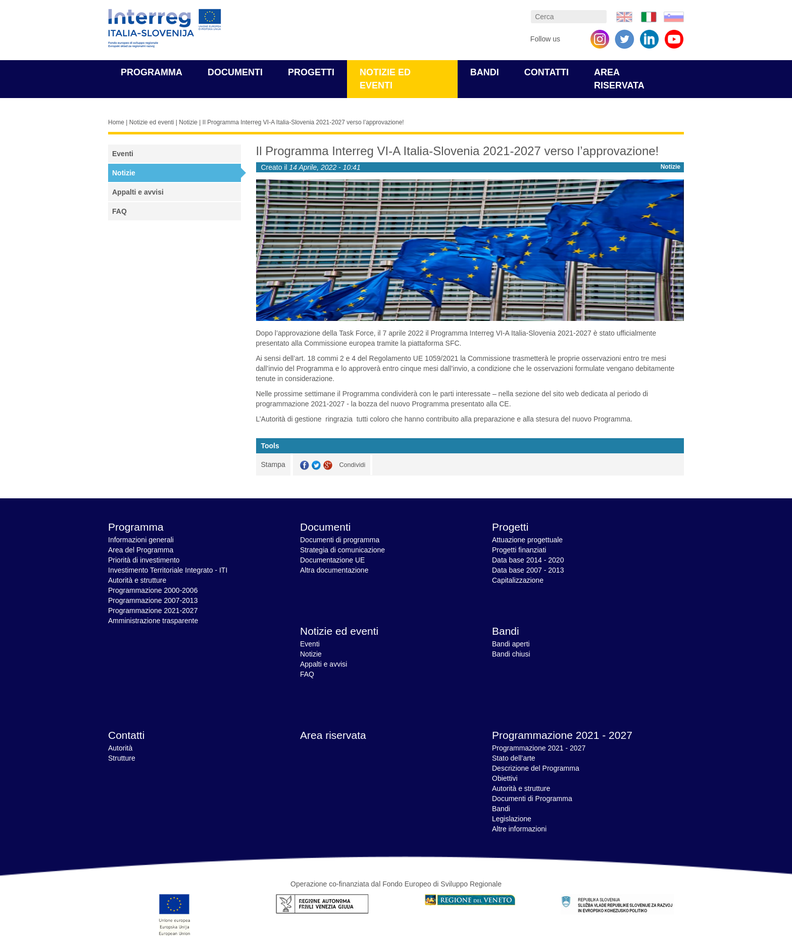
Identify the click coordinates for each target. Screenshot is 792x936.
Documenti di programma (339, 540)
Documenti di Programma (532, 798)
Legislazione (511, 819)
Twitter (316, 465)
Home (116, 122)
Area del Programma (140, 550)
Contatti (546, 72)
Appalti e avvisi (138, 192)
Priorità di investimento (144, 560)
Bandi (484, 72)
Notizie (188, 122)
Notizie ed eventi (151, 122)
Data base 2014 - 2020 (528, 560)
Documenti (235, 72)
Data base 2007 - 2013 (528, 570)
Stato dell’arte (513, 758)
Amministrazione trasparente (153, 621)
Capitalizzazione (517, 580)
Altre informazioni (519, 829)
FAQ (119, 211)
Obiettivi (505, 778)
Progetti (311, 72)
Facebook (304, 465)
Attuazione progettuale (527, 540)
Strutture (121, 758)
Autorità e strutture (137, 580)
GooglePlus (327, 465)
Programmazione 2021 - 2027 (562, 735)
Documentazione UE (332, 560)
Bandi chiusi (511, 654)
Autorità (120, 748)
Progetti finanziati (519, 550)
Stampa (273, 464)
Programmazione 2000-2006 (152, 590)
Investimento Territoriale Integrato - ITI (167, 570)
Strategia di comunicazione (342, 550)
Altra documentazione (334, 570)
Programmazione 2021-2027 (152, 610)
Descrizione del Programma (535, 768)
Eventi (122, 154)
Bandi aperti (511, 644)
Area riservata (333, 735)
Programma (151, 72)
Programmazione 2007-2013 (152, 600)
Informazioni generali (141, 540)
